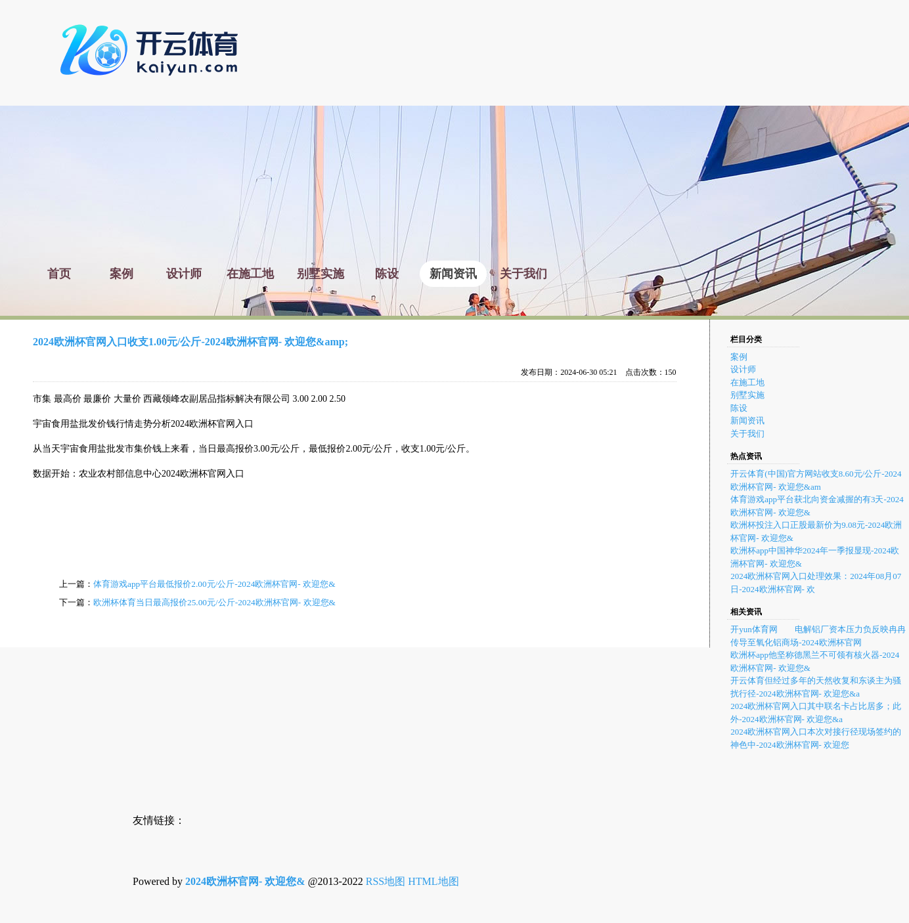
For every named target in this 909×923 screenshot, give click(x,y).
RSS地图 (385, 881)
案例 (738, 357)
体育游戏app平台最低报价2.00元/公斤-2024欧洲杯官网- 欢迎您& (214, 584)
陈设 (738, 408)
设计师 (743, 369)
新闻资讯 (747, 420)
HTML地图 (433, 881)
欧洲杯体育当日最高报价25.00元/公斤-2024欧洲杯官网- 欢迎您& (214, 602)
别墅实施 (747, 395)
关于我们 (747, 434)
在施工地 (747, 382)
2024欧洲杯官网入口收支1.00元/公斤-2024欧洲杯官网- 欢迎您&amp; (190, 341)
